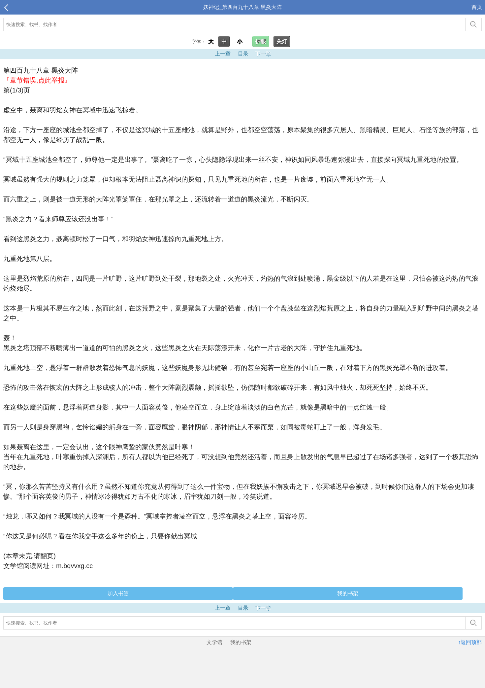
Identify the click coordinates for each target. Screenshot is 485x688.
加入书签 (118, 593)
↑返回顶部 (470, 642)
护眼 (260, 41)
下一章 (263, 53)
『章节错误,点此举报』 (37, 80)
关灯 (281, 41)
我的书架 (347, 593)
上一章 (223, 53)
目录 (243, 53)
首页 (476, 7)
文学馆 (214, 642)
